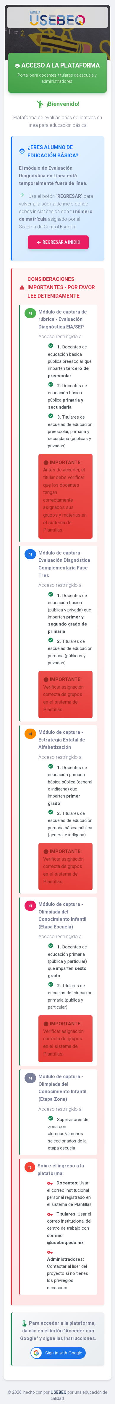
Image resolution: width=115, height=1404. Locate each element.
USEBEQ (59, 1392)
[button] (58, 1353)
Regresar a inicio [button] (58, 242)
